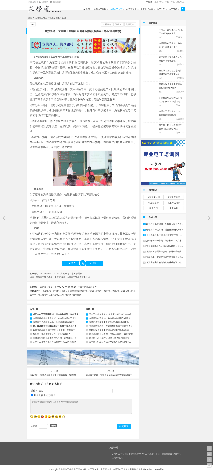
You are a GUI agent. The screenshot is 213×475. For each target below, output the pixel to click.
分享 (93, 263)
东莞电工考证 (116, 9)
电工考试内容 (147, 9)
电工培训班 (54, 18)
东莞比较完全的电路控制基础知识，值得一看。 (168, 262)
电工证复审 (131, 9)
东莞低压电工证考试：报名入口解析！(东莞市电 (111, 334)
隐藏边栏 (130, 24)
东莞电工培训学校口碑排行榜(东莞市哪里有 (109, 338)
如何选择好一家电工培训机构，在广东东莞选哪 (168, 240)
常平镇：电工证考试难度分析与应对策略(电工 (110, 342)
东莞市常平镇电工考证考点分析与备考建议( (109, 322)
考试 (161, 2)
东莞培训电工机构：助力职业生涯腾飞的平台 (109, 318)
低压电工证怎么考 (44, 277)
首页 (86, 9)
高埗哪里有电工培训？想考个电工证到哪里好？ (54, 338)
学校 (167, 2)
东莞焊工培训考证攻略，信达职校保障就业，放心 (169, 251)
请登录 (45, 2)
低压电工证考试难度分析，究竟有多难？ (51, 334)
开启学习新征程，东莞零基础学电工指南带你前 (111, 326)
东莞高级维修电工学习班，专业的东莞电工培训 (54, 318)
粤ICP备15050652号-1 (153, 469)
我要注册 (57, 2)
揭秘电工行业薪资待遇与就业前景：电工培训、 (168, 257)
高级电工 (180, 2)
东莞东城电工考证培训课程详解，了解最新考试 (168, 246)
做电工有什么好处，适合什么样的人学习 (165, 229)
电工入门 (161, 9)
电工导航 (173, 9)
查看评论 (107, 24)
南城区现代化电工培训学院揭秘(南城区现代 (109, 330)
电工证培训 (60, 277)
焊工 (173, 2)
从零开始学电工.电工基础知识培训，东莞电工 (54, 330)
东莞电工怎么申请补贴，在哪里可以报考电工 (53, 322)
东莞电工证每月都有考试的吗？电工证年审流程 (54, 342)
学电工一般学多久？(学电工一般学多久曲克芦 (110, 314)
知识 (156, 2)
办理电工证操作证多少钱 (78, 277)
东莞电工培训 (100, 9)
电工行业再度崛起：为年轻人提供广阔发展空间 (168, 224)
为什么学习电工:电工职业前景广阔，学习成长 (167, 235)
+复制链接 (76, 294)
